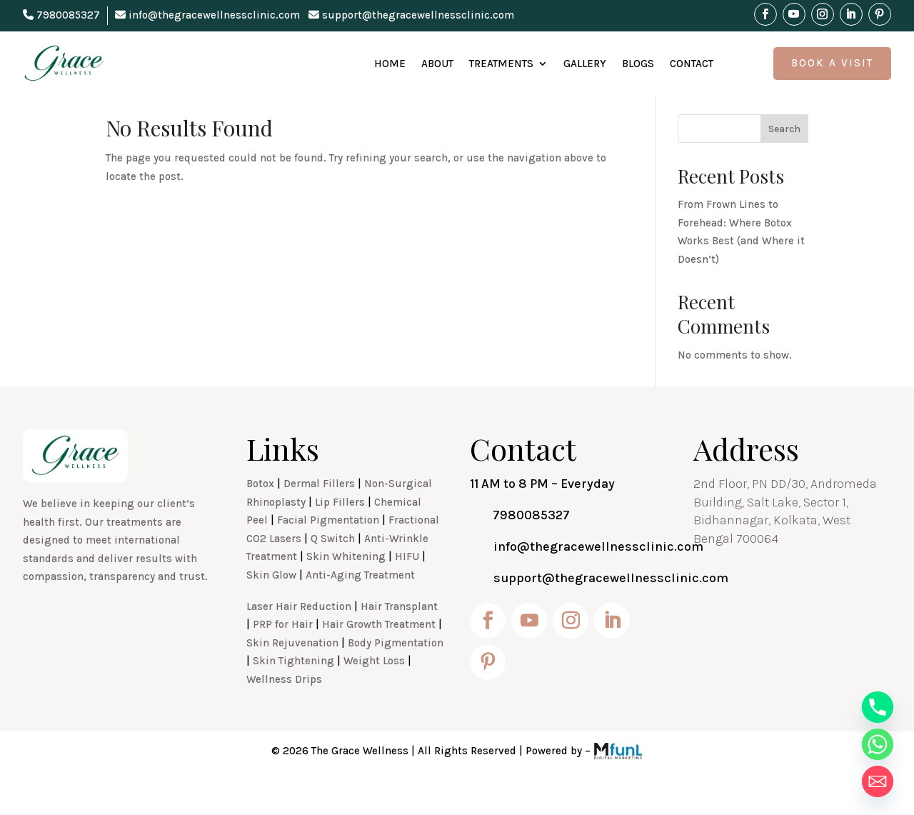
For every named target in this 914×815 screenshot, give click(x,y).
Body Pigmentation (395, 674)
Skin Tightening (293, 692)
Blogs (638, 63)
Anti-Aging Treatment (360, 606)
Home (390, 63)
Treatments (501, 63)
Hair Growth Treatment (379, 655)
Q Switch (333, 570)
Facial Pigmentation (328, 551)
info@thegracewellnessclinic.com (207, 15)
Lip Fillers (340, 533)
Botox (260, 515)
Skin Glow (271, 606)
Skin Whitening (346, 587)
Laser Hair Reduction (298, 637)
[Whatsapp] (877, 744)
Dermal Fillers (319, 515)
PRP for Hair (283, 655)
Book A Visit (832, 62)
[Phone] (877, 707)
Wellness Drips (284, 710)
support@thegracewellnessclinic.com (411, 15)
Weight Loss (374, 692)
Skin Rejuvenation (292, 674)
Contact (691, 63)
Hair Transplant (399, 637)
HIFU (407, 587)
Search (784, 160)
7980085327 (61, 15)
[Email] (877, 781)
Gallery (584, 63)
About (437, 63)
